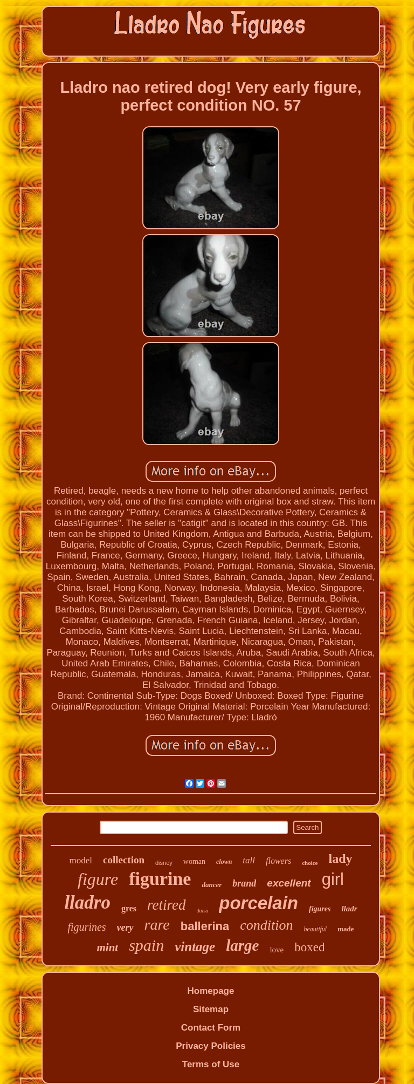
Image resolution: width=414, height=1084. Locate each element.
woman (194, 861)
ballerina (205, 926)
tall (249, 860)
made (345, 929)
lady (340, 858)
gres (128, 908)
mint (108, 947)
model (80, 860)
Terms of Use (210, 1064)
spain (146, 945)
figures (319, 909)
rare (157, 924)
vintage (195, 946)
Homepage (211, 991)
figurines (86, 927)
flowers (278, 860)
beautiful (315, 929)
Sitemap (211, 1009)
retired (166, 905)
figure (98, 879)
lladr (349, 908)
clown (224, 861)
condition (266, 925)
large (242, 945)
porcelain (258, 903)
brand (244, 883)
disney (163, 863)
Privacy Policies (210, 1046)
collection (123, 859)
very (125, 927)
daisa (203, 910)
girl (333, 879)
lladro (87, 902)
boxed (309, 947)
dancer (212, 885)
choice (310, 863)
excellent (288, 883)
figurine (160, 879)
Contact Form (211, 1027)
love (277, 949)
